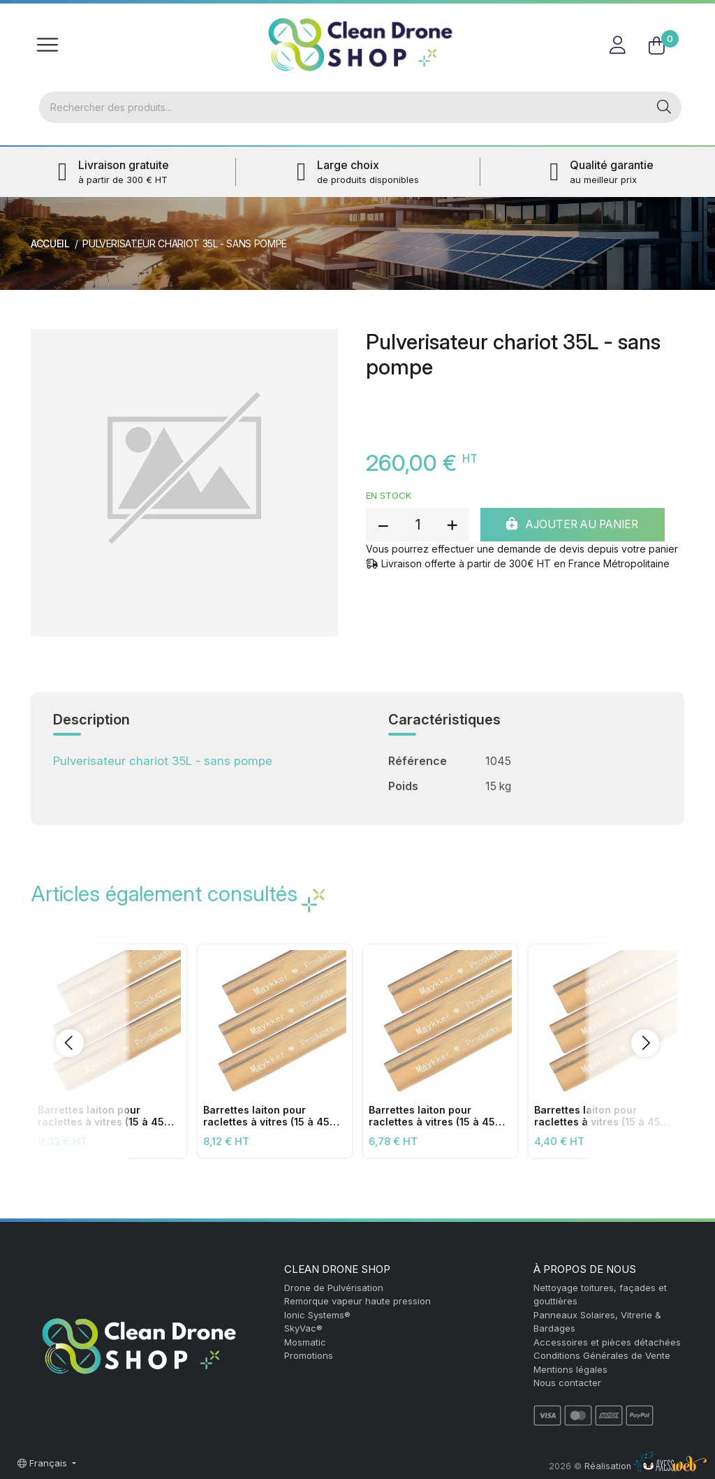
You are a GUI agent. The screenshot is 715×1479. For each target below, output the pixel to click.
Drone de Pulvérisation (333, 1287)
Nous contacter (567, 1382)
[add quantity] (451, 525)
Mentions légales (570, 1369)
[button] (70, 1043)
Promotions (308, 1355)
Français (43, 1463)
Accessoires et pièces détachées (607, 1342)
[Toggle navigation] (47, 44)
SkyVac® (303, 1328)
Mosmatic (305, 1342)
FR (668, 17)
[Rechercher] (342, 108)
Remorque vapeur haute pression (357, 1300)
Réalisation (645, 1466)
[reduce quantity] (383, 525)
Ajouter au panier (576, 525)
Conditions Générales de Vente (601, 1355)
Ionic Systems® (317, 1314)
